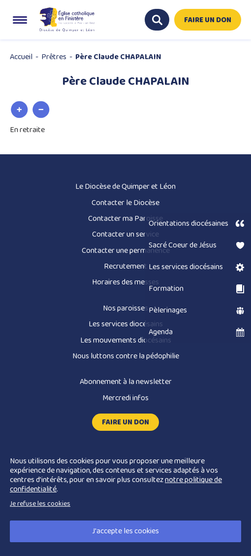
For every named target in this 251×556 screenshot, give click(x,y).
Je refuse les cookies (40, 503)
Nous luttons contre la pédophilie (125, 356)
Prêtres (53, 57)
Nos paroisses (125, 308)
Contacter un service (125, 234)
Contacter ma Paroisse (125, 218)
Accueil (21, 57)
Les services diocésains (126, 324)
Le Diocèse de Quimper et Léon (125, 186)
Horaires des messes (125, 282)
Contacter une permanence (126, 250)
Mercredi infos (125, 398)
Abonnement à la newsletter (126, 382)
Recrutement (125, 266)
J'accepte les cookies (125, 531)
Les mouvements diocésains (125, 340)
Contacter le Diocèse (125, 203)
